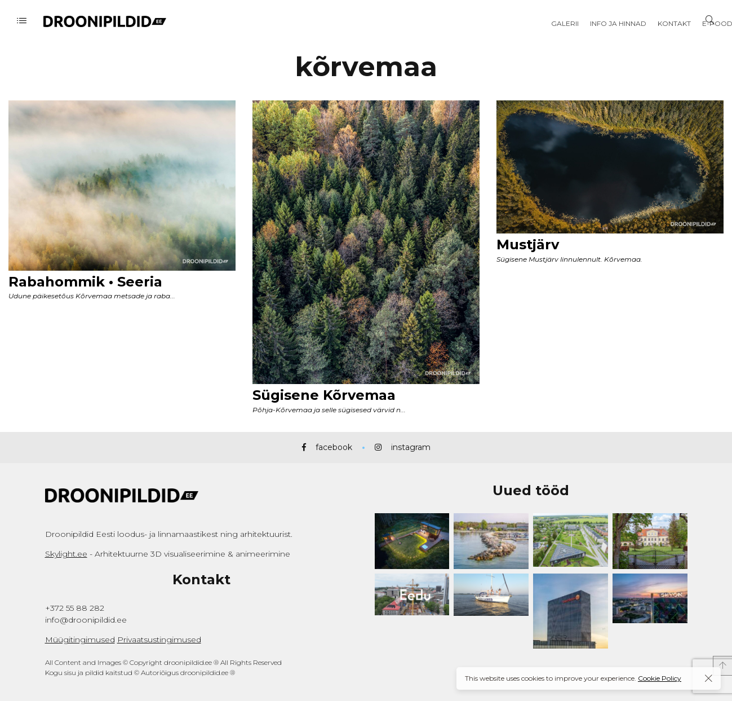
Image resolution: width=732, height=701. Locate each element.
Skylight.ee (66, 554)
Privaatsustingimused (159, 639)
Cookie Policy (659, 678)
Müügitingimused (80, 639)
